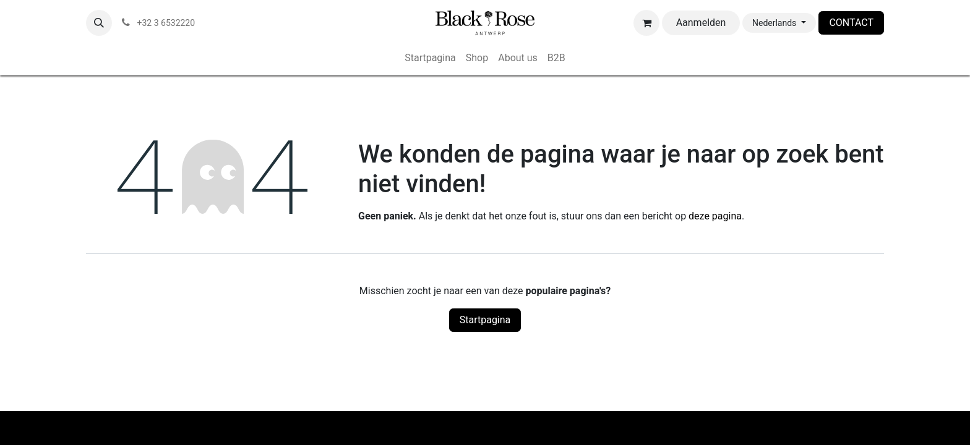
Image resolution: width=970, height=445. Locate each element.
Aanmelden (701, 22)
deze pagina (715, 216)
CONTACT (851, 22)
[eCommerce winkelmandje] (646, 23)
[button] (99, 23)
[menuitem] (430, 58)
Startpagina (485, 320)
